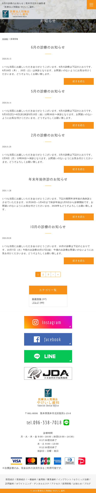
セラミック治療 (81, 479)
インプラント (64, 479)
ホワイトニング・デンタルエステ (32, 483)
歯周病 (41, 479)
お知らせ (77, 483)
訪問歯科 (9, 483)
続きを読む (78, 81)
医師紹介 (21, 479)
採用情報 (66, 483)
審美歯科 (51, 479)
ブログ (35, 302)
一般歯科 (32, 479)
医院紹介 (10, 479)
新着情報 (36, 299)
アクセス (55, 483)
